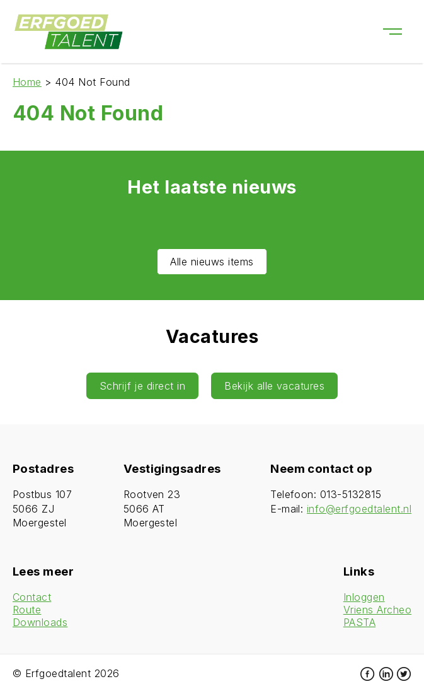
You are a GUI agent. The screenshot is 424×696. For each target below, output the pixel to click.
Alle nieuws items (211, 261)
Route (27, 609)
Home (27, 82)
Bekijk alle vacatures (274, 386)
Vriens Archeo (377, 609)
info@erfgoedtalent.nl (359, 508)
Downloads (40, 622)
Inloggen (364, 597)
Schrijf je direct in (143, 386)
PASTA (359, 622)
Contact (32, 597)
